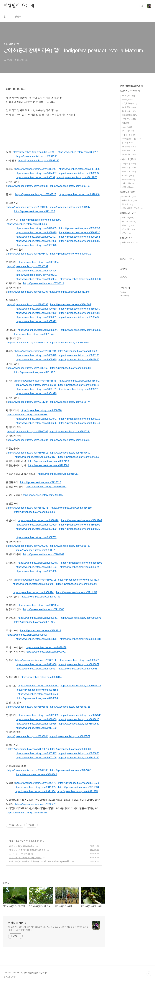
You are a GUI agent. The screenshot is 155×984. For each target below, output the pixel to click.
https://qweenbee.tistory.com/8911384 (27, 402)
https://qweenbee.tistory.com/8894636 (27, 186)
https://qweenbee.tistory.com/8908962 (36, 774)
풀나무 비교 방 (129, 200)
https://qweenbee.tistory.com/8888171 (27, 507)
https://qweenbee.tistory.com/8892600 (36, 524)
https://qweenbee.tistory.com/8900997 (46, 651)
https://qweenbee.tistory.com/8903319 (78, 579)
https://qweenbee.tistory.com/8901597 (36, 236)
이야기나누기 (128, 213)
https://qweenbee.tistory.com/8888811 (35, 660)
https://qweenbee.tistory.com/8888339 (27, 304)
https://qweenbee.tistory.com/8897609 (69, 452)
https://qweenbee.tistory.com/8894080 (36, 308)
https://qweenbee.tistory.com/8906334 (69, 431)
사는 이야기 (128, 229)
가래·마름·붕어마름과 (132, 139)
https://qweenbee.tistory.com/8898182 (37, 690)
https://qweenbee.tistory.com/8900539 (70, 749)
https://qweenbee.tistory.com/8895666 (36, 723)
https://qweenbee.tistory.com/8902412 (35, 457)
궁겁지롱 (127, 204)
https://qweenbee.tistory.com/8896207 (79, 173)
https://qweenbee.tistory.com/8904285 (79, 241)
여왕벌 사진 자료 (130, 242)
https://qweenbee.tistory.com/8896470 (35, 804)
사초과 (127, 127)
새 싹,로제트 (129, 103)
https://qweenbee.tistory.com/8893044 (27, 736)
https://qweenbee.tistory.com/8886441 (79, 380)
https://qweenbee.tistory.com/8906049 (79, 423)
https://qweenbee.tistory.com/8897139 (38, 160)
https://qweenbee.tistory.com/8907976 (36, 245)
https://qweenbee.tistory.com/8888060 (36, 719)
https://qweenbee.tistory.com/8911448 (69, 291)
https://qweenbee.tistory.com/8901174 (33, 334)
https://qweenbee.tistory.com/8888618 (27, 414)
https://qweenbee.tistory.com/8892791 (79, 524)
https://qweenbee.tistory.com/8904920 (36, 393)
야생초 (128, 95)
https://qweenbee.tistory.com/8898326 (69, 706)
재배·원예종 (129, 154)
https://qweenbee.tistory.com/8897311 (43, 283)
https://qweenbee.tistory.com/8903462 (79, 317)
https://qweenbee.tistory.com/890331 (35, 177)
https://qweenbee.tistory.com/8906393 (80, 279)
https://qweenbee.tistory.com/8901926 (36, 241)
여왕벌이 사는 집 (19, 6)
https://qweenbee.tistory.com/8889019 (38, 520)
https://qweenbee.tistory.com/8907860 (79, 359)
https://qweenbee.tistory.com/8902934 (36, 279)
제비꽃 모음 (129, 146)
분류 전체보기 (131, 86)
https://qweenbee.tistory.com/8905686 (48, 465)
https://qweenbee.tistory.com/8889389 (27, 812)
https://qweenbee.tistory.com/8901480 (27, 253)
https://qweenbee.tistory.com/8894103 (36, 567)
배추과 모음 (129, 119)
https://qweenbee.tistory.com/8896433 (36, 228)
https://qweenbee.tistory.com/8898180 (79, 355)
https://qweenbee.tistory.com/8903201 (78, 389)
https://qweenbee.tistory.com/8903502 (38, 694)
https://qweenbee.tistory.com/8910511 (58, 474)
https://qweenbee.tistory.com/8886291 (78, 351)
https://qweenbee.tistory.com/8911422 (34, 372)
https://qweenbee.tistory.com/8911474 (69, 402)
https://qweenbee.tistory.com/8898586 (27, 706)
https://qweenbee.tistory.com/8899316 (28, 749)
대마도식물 (128, 183)
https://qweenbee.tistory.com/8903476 (35, 783)
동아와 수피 (129, 111)
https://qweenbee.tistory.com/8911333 (78, 783)
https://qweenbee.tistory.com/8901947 (69, 207)
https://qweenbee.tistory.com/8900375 (27, 342)
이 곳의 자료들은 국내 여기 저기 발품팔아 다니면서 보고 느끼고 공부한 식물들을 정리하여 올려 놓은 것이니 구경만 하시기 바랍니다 (49, 928)
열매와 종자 (129, 107)
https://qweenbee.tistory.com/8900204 (27, 440)
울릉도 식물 (129, 171)
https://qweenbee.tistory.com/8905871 (81, 618)
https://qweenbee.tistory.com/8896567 (36, 668)
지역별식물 (128, 159)
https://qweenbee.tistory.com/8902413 (48, 461)
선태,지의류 (128, 131)
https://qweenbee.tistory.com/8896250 (36, 275)
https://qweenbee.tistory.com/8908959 (78, 457)
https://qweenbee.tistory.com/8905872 (36, 321)
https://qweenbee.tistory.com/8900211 (79, 419)
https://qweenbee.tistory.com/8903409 (69, 186)
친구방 (126, 233)
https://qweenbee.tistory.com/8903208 (81, 685)
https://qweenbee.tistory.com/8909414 (33, 592)
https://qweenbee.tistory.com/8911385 (43, 609)
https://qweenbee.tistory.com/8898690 (27, 634)
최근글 (123, 259)
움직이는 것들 (129, 221)
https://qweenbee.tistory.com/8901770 (35, 550)
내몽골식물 (128, 187)
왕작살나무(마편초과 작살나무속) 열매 (27, 850)
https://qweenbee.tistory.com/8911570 (76, 177)
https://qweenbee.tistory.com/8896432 (27, 224)
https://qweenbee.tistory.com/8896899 (79, 228)
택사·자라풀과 (129, 135)
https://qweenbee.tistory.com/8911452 (76, 592)
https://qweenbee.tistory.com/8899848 (79, 194)
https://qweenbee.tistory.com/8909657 (78, 668)
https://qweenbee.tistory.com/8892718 (35, 579)
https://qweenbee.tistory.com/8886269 (71, 507)
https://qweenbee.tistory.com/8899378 (36, 639)
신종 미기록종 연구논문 (132, 208)
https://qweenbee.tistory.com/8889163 (27, 368)
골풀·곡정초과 (129, 115)
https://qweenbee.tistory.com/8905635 (79, 753)
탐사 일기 (128, 217)
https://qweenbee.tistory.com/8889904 (81, 520)
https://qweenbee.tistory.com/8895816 (27, 452)
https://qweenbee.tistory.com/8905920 (36, 359)
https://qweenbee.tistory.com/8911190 (79, 757)
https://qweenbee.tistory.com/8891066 (36, 664)
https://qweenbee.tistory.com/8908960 (34, 512)
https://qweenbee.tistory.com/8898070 (36, 232)
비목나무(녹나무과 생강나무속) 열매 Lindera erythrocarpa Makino (40, 861)
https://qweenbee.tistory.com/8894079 (36, 313)
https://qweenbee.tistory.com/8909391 (76, 584)
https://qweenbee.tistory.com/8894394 (36, 270)
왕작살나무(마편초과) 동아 (22, 846)
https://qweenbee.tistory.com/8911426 (34, 211)
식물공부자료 (129, 196)
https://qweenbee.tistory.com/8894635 (79, 529)
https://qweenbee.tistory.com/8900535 (81, 330)
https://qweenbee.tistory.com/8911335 (35, 787)
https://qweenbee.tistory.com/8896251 (78, 152)
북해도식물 (128, 179)
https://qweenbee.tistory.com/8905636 (36, 571)
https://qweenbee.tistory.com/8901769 (69, 546)
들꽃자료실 (14, 841)
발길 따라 (128, 225)
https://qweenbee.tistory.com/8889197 (27, 291)
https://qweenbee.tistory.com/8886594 (35, 351)
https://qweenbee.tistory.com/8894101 (81, 562)
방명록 (18, 16)
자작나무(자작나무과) (19, 854)
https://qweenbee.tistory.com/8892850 (36, 529)
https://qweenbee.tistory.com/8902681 (79, 313)
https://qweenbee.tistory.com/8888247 (38, 330)
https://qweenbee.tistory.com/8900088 (70, 368)
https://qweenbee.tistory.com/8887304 (38, 262)
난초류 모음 (128, 150)
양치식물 (127, 143)
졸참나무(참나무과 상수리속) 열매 (25, 857)
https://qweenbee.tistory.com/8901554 (79, 236)
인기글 (131, 259)
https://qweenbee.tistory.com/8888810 (41, 410)
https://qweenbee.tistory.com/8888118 (40, 630)
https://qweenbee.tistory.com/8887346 (81, 715)
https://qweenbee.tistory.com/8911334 (78, 787)
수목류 (24, 841)
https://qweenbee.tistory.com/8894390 (36, 156)
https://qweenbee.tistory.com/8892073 (38, 562)
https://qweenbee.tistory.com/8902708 (27, 770)
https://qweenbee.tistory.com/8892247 (80, 567)
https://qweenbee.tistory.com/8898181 (36, 389)
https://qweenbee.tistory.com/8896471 (38, 685)
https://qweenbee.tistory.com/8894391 (27, 266)
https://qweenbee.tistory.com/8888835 (35, 380)
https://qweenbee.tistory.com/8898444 (41, 677)
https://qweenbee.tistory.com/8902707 (70, 770)
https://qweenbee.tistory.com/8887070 (69, 342)
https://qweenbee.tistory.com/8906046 (33, 584)
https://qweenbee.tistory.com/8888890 (35, 169)
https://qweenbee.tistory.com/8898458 (46, 647)
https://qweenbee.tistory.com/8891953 (38, 715)
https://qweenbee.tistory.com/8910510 (40, 482)
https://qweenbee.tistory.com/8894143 (78, 385)
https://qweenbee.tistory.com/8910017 (43, 495)
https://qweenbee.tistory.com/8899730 (79, 232)
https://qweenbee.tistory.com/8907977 (41, 596)
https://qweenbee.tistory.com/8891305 (70, 304)
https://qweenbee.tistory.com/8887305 (79, 169)
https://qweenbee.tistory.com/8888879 (36, 355)
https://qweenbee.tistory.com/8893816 (79, 719)
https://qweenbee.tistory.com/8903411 (70, 253)
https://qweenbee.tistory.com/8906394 (37, 698)
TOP (149, 973)
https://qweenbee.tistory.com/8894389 (33, 152)
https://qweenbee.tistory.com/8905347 (36, 753)
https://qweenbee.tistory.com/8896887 (38, 618)
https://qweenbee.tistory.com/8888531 (79, 660)
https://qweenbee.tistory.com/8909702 (36, 537)
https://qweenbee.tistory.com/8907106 (36, 757)
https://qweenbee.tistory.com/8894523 (35, 194)
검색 (142, 6)
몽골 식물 (128, 175)
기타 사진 (126, 238)
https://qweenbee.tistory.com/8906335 (69, 440)
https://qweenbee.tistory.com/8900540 (79, 723)
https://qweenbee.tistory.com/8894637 (36, 173)
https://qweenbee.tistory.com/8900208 (27, 546)
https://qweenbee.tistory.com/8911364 (38, 605)
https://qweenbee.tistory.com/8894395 (40, 220)
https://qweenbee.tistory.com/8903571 (69, 736)
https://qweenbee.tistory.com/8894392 (27, 207)
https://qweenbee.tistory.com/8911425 (34, 622)
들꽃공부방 (127, 192)
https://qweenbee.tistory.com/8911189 (36, 728)
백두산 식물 (129, 164)
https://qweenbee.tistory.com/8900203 (27, 431)
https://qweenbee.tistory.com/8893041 (36, 419)
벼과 (126, 123)
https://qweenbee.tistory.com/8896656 (36, 423)
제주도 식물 (129, 167)
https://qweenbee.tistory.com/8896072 (79, 664)
